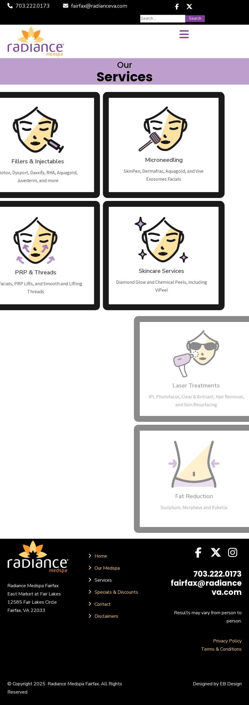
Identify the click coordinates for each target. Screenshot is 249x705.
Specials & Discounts (116, 592)
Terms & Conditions (221, 649)
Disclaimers (106, 616)
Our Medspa (107, 568)
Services (103, 580)
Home (100, 556)
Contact (102, 604)
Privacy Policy (227, 641)
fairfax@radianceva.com (95, 5)
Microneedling (120, 160)
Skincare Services (118, 271)
